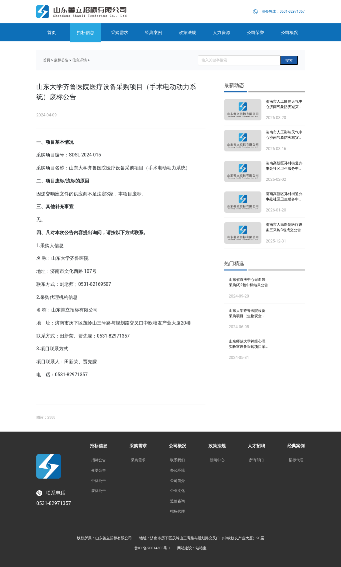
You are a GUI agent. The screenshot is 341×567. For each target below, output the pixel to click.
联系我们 (177, 460)
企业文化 (177, 491)
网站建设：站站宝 (191, 548)
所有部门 (256, 460)
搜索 (289, 60)
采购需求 (138, 460)
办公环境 (177, 470)
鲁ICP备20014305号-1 (152, 548)
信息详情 (79, 60)
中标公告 (98, 481)
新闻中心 (217, 460)
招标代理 (177, 511)
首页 (46, 60)
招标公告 (98, 460)
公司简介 (177, 481)
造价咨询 (177, 501)
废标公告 (61, 60)
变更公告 (98, 470)
